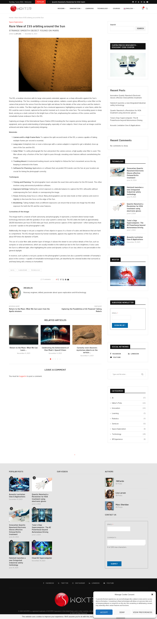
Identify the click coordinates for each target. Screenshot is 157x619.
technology (35, 270)
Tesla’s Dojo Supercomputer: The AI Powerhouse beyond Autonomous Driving (136, 224)
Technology (102, 8)
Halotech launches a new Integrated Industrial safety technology (75, 2)
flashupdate (22, 270)
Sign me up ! (120, 325)
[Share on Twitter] (63, 279)
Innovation (75, 8)
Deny (122, 612)
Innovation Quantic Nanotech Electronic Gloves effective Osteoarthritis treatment (135, 173)
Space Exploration (129, 429)
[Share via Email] (68, 279)
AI (129, 398)
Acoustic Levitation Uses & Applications (125, 125)
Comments (111, 537)
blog (12, 270)
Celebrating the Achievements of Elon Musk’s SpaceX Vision (55, 348)
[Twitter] (138, 2)
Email (115, 313)
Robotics (129, 418)
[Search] (147, 8)
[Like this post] (58, 279)
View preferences (142, 612)
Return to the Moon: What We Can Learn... (24, 348)
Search (113, 25)
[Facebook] (135, 2)
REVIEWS (61, 8)
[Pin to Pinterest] (65, 279)
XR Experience (129, 439)
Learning (89, 8)
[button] (152, 594)
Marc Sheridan (122, 504)
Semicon (129, 424)
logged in (23, 376)
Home (11, 18)
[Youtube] (147, 2)
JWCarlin (18, 34)
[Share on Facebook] (60, 279)
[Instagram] (141, 2)
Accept (104, 612)
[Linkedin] (144, 2)
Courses (116, 8)
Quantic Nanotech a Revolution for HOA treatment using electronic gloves (135, 207)
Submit (114, 563)
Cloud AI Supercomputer (42, 558)
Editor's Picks (129, 403)
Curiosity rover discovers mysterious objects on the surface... (87, 350)
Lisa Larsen (121, 492)
